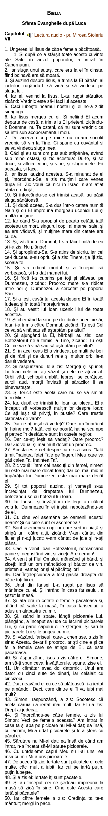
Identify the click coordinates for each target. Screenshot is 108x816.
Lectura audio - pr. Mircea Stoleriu (68, 35)
